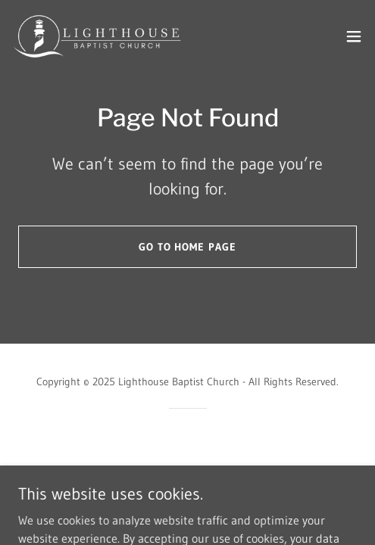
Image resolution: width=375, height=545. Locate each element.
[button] (354, 36)
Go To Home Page (188, 247)
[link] (97, 36)
